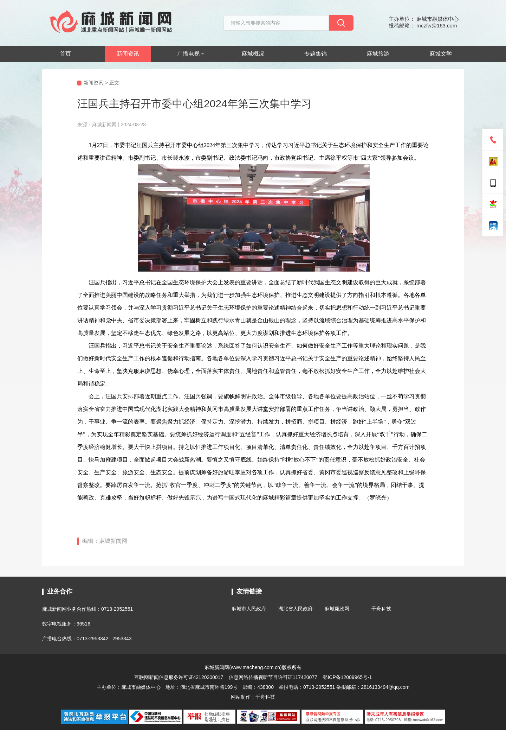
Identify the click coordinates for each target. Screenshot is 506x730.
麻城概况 (253, 54)
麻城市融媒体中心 (141, 687)
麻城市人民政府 (249, 608)
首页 (65, 54)
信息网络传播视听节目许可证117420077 (273, 677)
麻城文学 (440, 54)
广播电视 (190, 54)
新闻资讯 (128, 54)
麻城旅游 (378, 54)
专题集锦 (315, 54)
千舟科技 (381, 608)
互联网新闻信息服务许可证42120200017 (179, 677)
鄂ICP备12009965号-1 (347, 677)
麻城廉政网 (337, 608)
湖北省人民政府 (295, 608)
